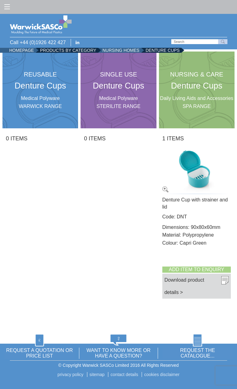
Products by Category (68, 50)
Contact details (124, 374)
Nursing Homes (120, 50)
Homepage (21, 50)
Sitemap (97, 374)
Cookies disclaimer (161, 374)
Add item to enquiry (196, 269)
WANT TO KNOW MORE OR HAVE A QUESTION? (118, 353)
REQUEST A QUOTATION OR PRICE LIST (39, 353)
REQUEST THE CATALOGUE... (197, 353)
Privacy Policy (70, 374)
